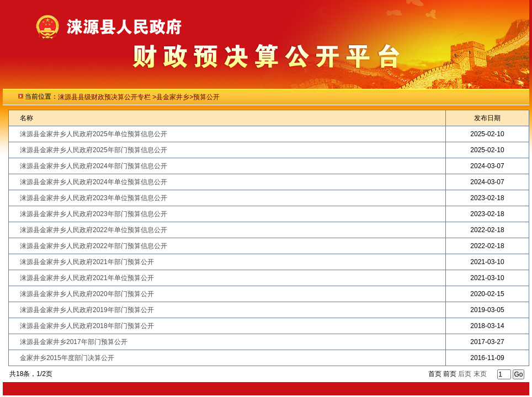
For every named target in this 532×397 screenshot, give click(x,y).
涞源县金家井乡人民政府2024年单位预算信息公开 (93, 182)
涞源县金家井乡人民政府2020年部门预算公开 (87, 294)
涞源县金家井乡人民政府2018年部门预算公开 (87, 326)
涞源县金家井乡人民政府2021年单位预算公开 (87, 278)
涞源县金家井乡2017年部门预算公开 (73, 342)
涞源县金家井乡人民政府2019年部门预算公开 (87, 310)
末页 (480, 374)
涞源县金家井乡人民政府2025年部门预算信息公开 (93, 150)
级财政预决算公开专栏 (118, 97)
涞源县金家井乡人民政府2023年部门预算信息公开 (93, 214)
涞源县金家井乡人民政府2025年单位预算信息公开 (93, 134)
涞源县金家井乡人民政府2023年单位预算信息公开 (93, 198)
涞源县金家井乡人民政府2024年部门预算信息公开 (93, 166)
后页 (464, 374)
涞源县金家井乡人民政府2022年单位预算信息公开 (93, 230)
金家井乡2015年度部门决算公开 (67, 358)
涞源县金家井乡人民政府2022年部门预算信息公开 (93, 246)
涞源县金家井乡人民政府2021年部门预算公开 (87, 262)
